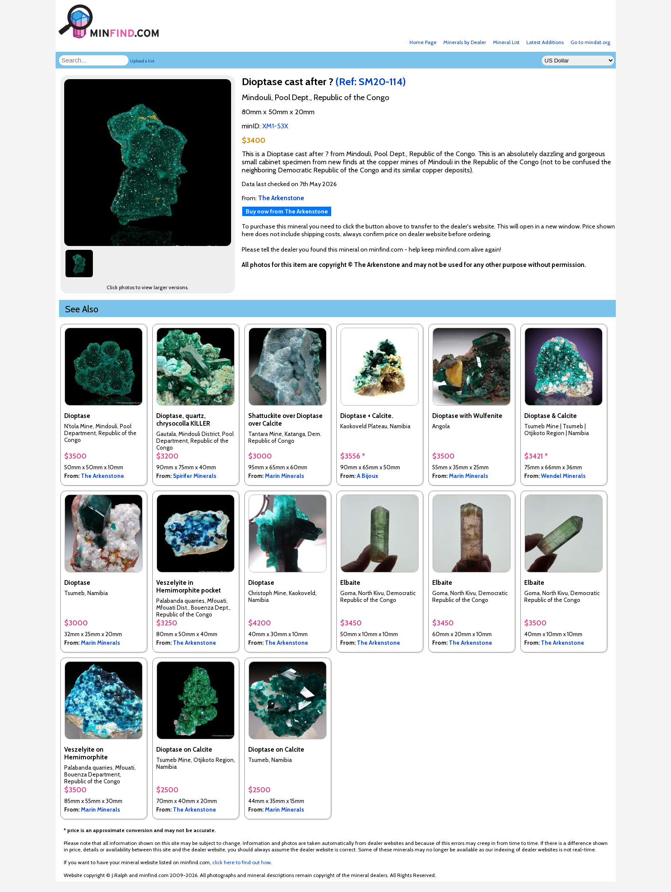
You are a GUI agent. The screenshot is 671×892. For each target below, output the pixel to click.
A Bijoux (367, 475)
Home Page (423, 42)
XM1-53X (275, 126)
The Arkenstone (102, 475)
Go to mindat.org (590, 42)
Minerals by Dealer (464, 42)
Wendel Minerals (563, 475)
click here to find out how (241, 862)
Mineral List (506, 42)
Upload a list (142, 61)
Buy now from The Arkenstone (287, 211)
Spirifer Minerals (195, 475)
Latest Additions (545, 42)
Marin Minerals (284, 475)
